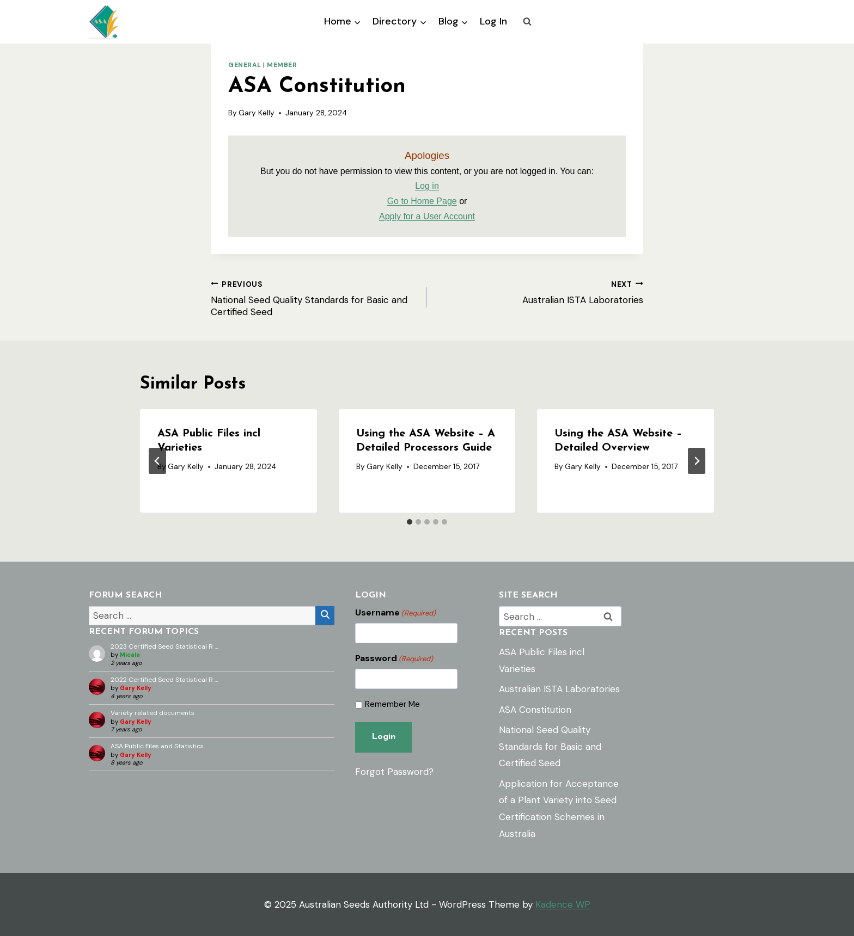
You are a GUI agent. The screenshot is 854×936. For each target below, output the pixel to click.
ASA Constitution (535, 710)
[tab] (409, 522)
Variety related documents (152, 713)
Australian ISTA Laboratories (539, 291)
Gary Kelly (256, 113)
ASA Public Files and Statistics (157, 746)
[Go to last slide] (157, 461)
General (244, 64)
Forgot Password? (394, 770)
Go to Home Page (422, 201)
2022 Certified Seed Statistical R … (164, 679)
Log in (427, 185)
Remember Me (392, 704)
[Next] (696, 461)
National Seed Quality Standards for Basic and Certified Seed (314, 297)
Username (395, 612)
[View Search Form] (527, 21)
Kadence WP (562, 904)
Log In (493, 21)
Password (394, 658)
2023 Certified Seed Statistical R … (164, 646)
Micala (130, 654)
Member (282, 64)
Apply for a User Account (427, 216)
